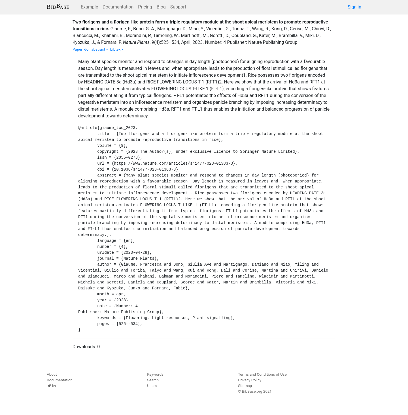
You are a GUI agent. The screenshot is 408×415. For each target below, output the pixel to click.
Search (153, 380)
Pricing (145, 7)
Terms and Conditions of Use (262, 374)
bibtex (117, 49)
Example (89, 7)
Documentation (118, 7)
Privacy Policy (249, 380)
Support (178, 7)
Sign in (354, 7)
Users (152, 386)
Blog (161, 7)
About (52, 374)
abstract (99, 49)
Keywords (155, 374)
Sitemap (245, 386)
